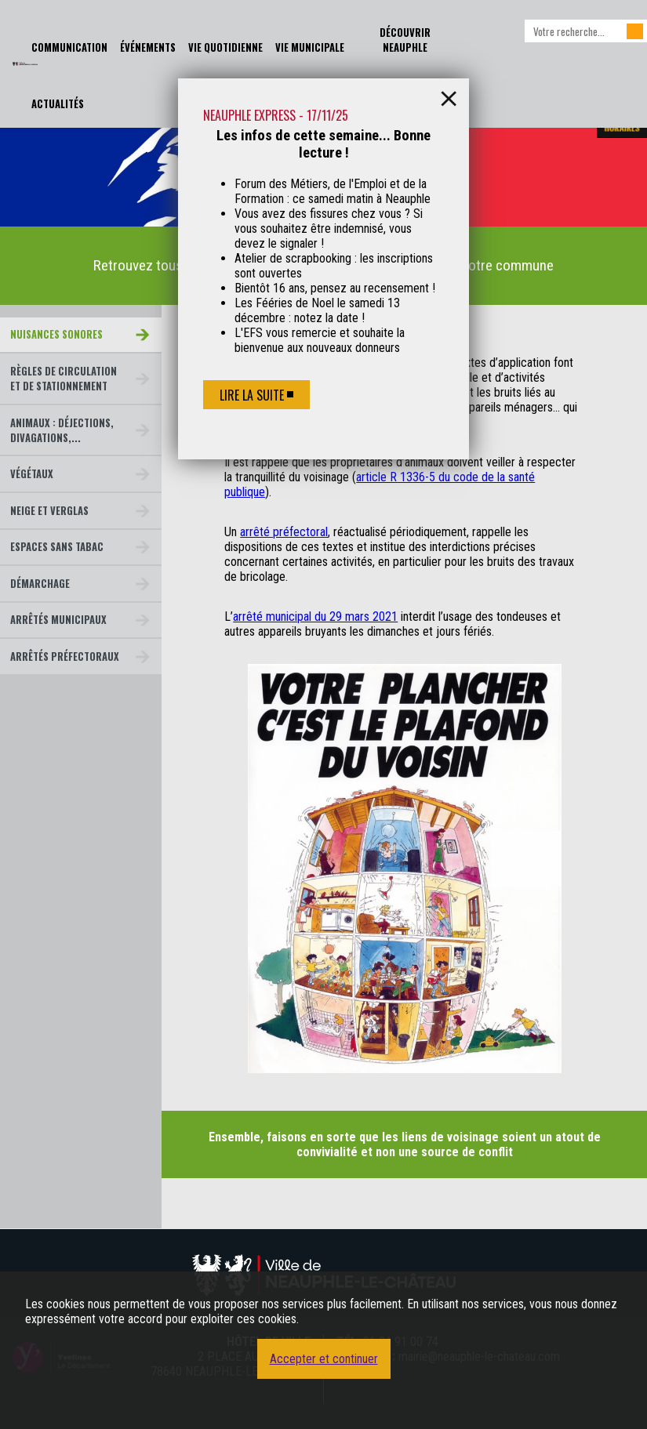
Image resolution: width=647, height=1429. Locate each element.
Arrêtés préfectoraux (64, 656)
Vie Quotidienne (225, 47)
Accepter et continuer (324, 1358)
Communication (69, 47)
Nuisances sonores (56, 334)
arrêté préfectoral (284, 531)
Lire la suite (252, 395)
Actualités (57, 103)
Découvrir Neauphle (405, 40)
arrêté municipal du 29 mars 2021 (315, 616)
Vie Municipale (309, 47)
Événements (148, 47)
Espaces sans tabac (57, 546)
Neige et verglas (49, 510)
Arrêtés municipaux (58, 619)
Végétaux (31, 473)
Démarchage (40, 583)
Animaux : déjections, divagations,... (62, 430)
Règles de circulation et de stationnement (63, 379)
